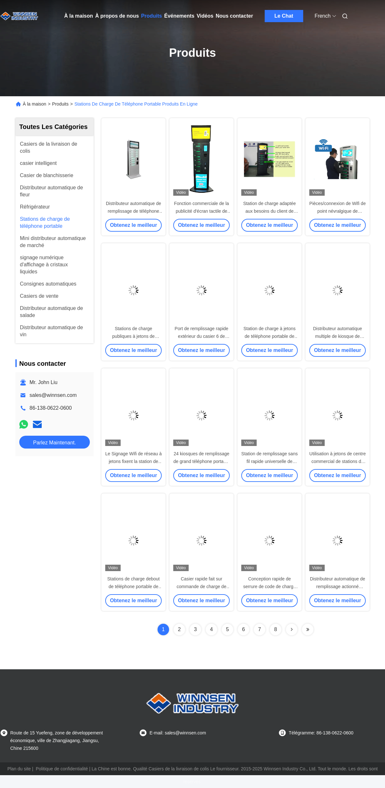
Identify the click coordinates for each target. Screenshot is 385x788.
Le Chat (283, 16)
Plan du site (19, 768)
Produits (151, 16)
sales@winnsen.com (53, 395)
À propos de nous (117, 16)
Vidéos (205, 16)
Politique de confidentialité (62, 768)
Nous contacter (234, 16)
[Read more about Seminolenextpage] (291, 629)
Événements (179, 16)
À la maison (78, 16)
